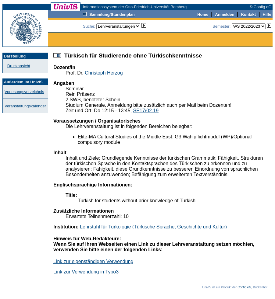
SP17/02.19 (146, 110)
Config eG (244, 287)
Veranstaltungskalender (25, 106)
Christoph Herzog (104, 72)
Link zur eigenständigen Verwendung (93, 261)
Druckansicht (18, 66)
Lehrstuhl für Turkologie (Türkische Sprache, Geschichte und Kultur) (153, 226)
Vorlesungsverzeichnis (24, 91)
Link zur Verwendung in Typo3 (86, 271)
